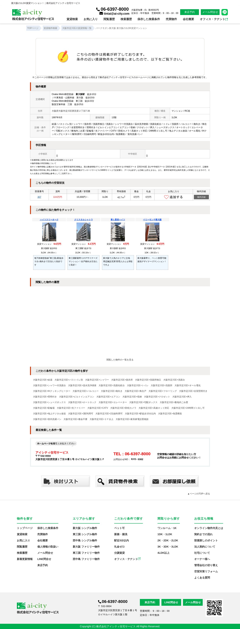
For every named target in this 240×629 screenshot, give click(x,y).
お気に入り (91, 19)
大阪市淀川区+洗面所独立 (148, 379)
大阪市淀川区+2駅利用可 (80, 413)
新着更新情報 (25, 559)
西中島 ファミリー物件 (86, 559)
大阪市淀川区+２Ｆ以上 (101, 419)
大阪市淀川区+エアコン (108, 396)
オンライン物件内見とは (208, 528)
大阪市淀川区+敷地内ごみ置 (174, 402)
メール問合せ (210, 12)
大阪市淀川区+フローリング (162, 391)
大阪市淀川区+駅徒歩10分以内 (140, 413)
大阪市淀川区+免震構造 (170, 413)
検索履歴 (126, 19)
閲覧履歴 (109, 19)
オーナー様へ (202, 559)
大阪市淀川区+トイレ (137, 385)
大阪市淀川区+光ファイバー (71, 408)
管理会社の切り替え (206, 565)
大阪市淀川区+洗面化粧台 (112, 385)
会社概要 (188, 19)
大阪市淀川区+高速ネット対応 (154, 408)
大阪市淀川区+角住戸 (135, 391)
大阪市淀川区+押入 (182, 396)
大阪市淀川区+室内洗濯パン (47, 419)
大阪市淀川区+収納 (132, 396)
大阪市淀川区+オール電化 (188, 385)
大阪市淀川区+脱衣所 (122, 379)
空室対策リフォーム (206, 571)
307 (39, 197)
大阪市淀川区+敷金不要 (75, 419)
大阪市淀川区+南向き (111, 391)
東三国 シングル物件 (85, 534)
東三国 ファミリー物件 (86, 552)
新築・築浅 (120, 534)
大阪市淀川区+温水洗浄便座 (82, 385)
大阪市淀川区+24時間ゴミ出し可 (187, 408)
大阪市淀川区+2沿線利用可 (109, 413)
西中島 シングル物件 (85, 540)
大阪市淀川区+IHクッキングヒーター (51, 391)
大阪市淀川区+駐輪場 (44, 408)
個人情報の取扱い (47, 546)
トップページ (25, 528)
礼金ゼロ (119, 546)
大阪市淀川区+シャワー (97, 379)
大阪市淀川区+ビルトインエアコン (76, 396)
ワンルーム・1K (167, 528)
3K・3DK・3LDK (168, 546)
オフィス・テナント (214, 19)
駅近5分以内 (121, 540)
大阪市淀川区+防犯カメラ (123, 408)
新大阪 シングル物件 (85, 528)
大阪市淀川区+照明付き (45, 396)
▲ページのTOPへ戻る (199, 493)
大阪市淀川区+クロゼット (157, 396)
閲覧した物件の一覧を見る (120, 359)
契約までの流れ (203, 534)
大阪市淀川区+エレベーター (113, 402)
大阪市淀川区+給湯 (42, 379)
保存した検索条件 (148, 19)
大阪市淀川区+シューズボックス (49, 402)
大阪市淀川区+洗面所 (161, 385)
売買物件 (171, 19)
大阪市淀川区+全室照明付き (193, 391)
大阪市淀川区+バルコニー (86, 391)
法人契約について (204, 546)
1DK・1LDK (165, 534)
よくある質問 (202, 577)
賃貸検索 (72, 19)
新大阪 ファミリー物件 (86, 546)
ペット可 (119, 528)
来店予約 (189, 12)
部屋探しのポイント (206, 540)
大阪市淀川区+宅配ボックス (143, 402)
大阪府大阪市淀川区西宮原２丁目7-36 (71, 111)
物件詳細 (201, 197)
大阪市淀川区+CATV (97, 408)
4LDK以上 (164, 552)
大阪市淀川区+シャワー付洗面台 (49, 385)
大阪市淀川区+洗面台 (174, 379)
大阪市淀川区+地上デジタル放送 (49, 413)
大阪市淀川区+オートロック (82, 402)
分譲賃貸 (119, 552)
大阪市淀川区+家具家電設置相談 (132, 419)
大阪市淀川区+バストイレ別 (69, 379)
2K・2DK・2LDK (168, 540)
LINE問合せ (44, 559)
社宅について (202, 552)
